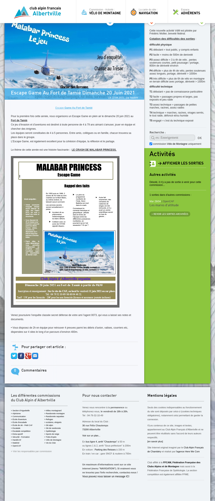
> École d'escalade (19, 422)
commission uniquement (176, 143)
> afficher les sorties (181, 163)
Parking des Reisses (105, 449)
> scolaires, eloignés (53, 422)
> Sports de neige (51, 434)
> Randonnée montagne (54, 413)
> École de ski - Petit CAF (22, 425)
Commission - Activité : (101, 11)
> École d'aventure (19, 419)
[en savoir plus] (155, 441)
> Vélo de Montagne (52, 440)
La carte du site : (148, 11)
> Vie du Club (50, 443)
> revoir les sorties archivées (170, 214)
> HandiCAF (16, 440)
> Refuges (48, 419)
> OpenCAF (16, 446)
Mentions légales (162, 396)
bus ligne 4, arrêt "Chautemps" (101, 441)
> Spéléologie (50, 431)
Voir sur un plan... (91, 435)
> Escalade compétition (20, 431)
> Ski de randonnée (52, 428)
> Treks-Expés (50, 437)
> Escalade (15, 428)
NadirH (134, 97)
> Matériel (15, 443)
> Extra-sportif (17, 434)
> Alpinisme (16, 413)
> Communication (18, 416)
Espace (190, 11)
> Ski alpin (48, 425)
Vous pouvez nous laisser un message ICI (105, 476)
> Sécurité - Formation (20, 437)
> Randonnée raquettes (54, 416)
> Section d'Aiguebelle (20, 411)
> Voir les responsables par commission (31, 451)
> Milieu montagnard (53, 411)
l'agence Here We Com (187, 451)
